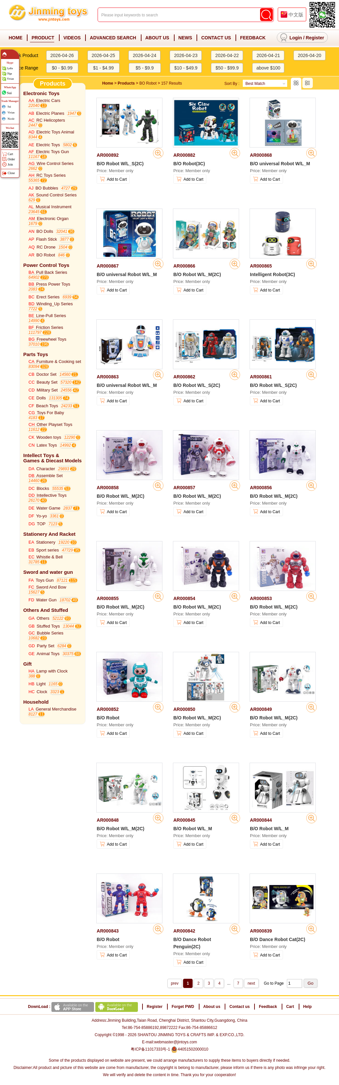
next (251, 983)
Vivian (10, 78)
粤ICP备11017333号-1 (150, 1049)
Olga (9, 73)
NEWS (185, 37)
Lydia (10, 68)
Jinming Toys (49, 15)
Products (126, 83)
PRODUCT (42, 37)
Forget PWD (183, 1006)
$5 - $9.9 (145, 67)
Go (310, 983)
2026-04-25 (103, 55)
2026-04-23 (186, 55)
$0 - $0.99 (62, 67)
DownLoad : (83, 1007)
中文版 (296, 14)
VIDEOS (72, 37)
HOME (15, 37)
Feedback (268, 1006)
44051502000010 (189, 1049)
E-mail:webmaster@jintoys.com (169, 1042)
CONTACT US (216, 37)
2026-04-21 (268, 55)
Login (296, 37)
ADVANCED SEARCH (113, 37)
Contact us (239, 1006)
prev (175, 983)
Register (315, 37)
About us (211, 1006)
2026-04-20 (309, 55)
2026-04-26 (62, 55)
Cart (290, 1006)
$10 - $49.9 (186, 67)
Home (107, 83)
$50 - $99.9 (227, 67)
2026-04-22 (227, 55)
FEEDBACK (253, 37)
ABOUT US (157, 37)
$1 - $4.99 (103, 67)
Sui (9, 92)
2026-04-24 (145, 55)
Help (307, 1006)
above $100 (268, 67)
